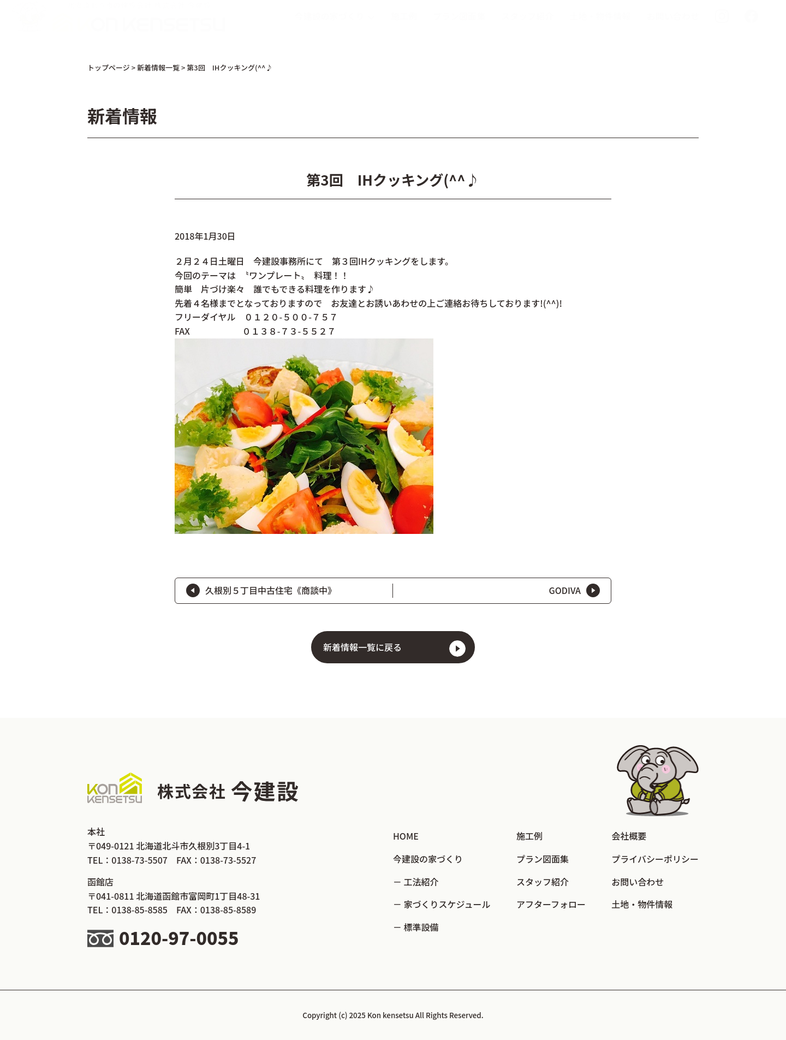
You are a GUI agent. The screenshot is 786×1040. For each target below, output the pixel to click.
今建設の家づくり (428, 858)
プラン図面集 (459, 26)
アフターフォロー (551, 904)
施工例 (404, 26)
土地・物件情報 (600, 26)
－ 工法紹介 (416, 881)
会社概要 (628, 835)
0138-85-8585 (139, 909)
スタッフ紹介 (527, 26)
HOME (406, 835)
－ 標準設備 (416, 927)
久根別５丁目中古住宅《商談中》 (270, 590)
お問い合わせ (673, 26)
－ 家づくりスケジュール (441, 904)
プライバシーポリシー (655, 858)
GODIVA (565, 590)
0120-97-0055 (179, 937)
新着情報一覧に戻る (362, 646)
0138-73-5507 (139, 859)
